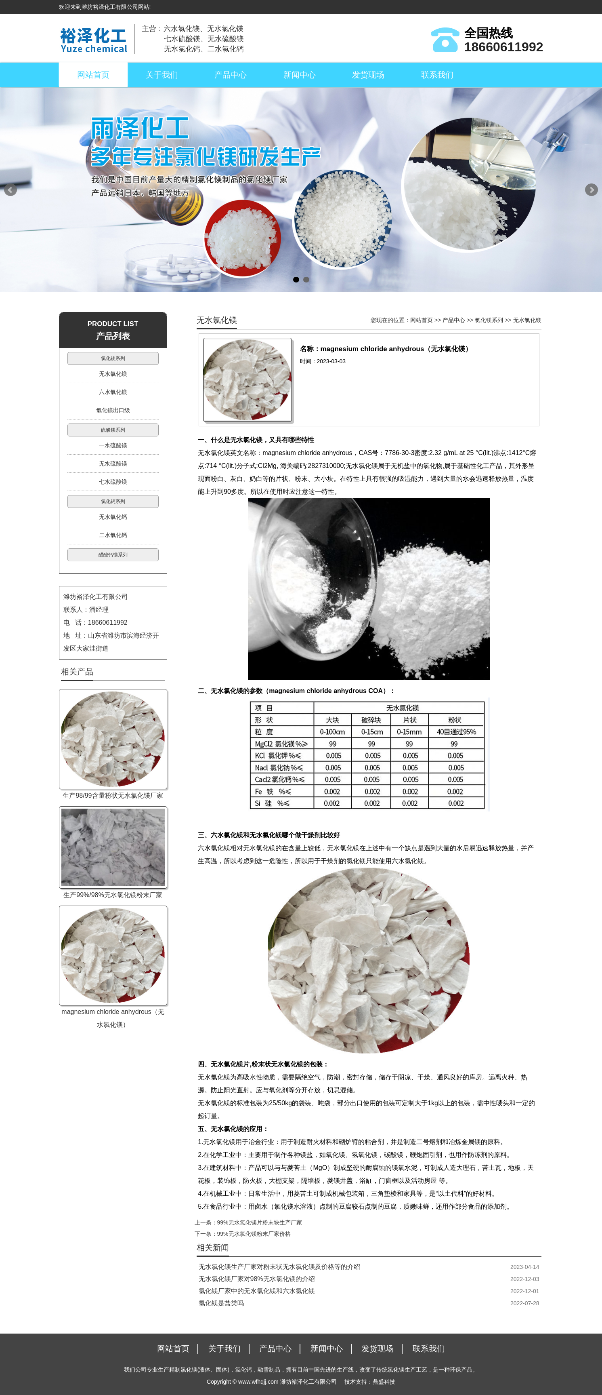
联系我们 (437, 74)
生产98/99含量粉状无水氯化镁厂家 (113, 795)
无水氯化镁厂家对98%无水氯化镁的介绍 (257, 1278)
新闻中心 (299, 74)
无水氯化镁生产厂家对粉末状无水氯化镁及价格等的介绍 (279, 1266)
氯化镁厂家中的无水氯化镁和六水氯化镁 (257, 1291)
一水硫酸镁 (113, 445)
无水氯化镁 (527, 320)
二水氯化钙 (113, 535)
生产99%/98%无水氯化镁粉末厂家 (112, 894)
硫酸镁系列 (113, 430)
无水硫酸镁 (113, 463)
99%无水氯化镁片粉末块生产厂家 (259, 1222)
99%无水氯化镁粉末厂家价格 (254, 1234)
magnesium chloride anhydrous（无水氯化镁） (112, 1018)
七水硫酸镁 (113, 481)
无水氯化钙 (113, 517)
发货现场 (368, 74)
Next (591, 189)
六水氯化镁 (113, 392)
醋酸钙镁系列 (113, 555)
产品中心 (230, 74)
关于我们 (162, 74)
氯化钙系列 (113, 501)
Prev (10, 189)
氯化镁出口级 (113, 410)
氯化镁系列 (489, 320)
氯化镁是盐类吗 (221, 1303)
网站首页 (93, 74)
